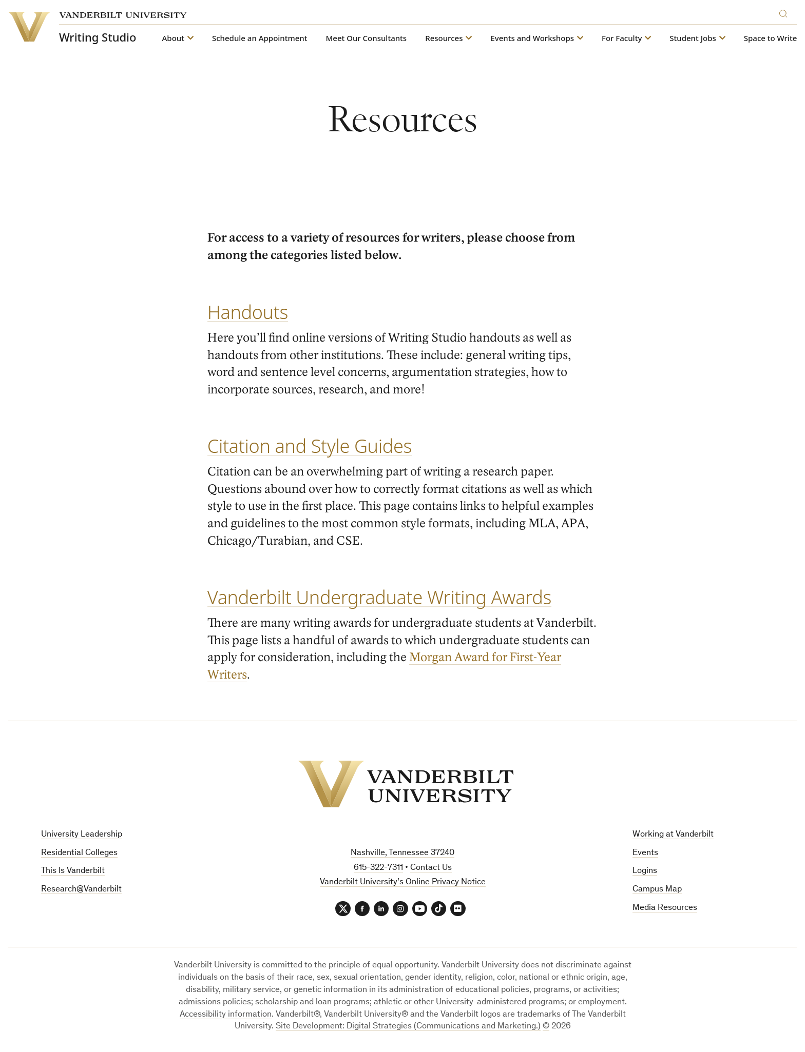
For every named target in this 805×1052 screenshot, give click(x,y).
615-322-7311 (378, 868)
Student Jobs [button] (692, 38)
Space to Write (770, 38)
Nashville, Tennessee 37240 (402, 853)
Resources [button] (444, 38)
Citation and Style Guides (309, 446)
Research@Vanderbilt (81, 889)
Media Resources (664, 908)
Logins (644, 871)
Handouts (247, 312)
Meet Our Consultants (366, 38)
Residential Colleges (79, 853)
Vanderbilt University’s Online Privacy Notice (403, 882)
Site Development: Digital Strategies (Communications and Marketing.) (408, 1027)
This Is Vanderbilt (73, 871)
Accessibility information (226, 1014)
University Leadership (81, 834)
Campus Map (657, 889)
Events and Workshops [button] (532, 38)
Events (645, 853)
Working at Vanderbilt (673, 834)
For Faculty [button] (622, 38)
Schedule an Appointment (260, 38)
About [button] (173, 38)
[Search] (785, 12)
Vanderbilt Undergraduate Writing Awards (379, 597)
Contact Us (431, 868)
